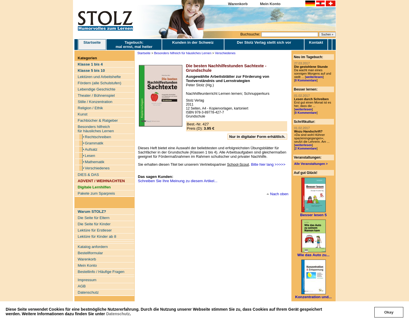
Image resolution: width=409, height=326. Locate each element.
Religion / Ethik (90, 108)
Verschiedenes (97, 168)
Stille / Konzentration (95, 102)
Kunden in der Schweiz (193, 42)
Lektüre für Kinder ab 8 (97, 236)
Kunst (82, 114)
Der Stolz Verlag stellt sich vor (264, 42)
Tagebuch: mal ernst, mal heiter (134, 44)
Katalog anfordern (93, 247)
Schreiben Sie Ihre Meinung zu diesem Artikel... (178, 181)
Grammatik (94, 143)
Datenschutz (118, 314)
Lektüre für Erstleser (95, 230)
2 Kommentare (306, 148)
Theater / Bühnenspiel (96, 95)
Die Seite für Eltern (94, 218)
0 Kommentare (306, 80)
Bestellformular (90, 253)
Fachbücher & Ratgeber (98, 120)
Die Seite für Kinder (94, 224)
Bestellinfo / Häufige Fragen (101, 272)
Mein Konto (270, 4)
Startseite (92, 44)
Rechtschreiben (98, 137)
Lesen (90, 155)
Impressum (87, 280)
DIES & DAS (88, 175)
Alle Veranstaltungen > (311, 163)
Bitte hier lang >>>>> (268, 164)
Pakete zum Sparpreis (96, 193)
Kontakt (316, 42)
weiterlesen (314, 77)
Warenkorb (238, 4)
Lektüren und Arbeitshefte (99, 77)
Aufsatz (91, 149)
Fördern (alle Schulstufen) (99, 83)
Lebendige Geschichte (97, 89)
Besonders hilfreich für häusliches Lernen (96, 129)
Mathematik (95, 162)
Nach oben (279, 194)
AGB (82, 286)
